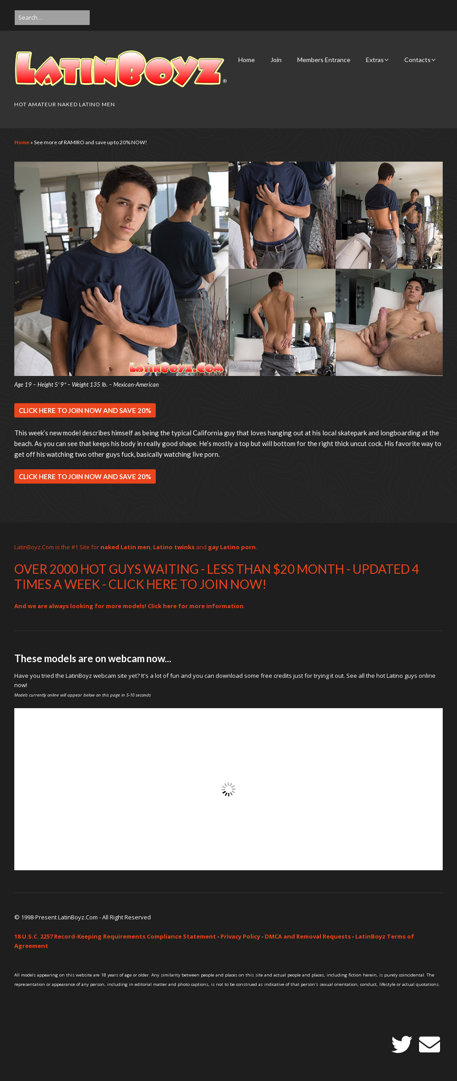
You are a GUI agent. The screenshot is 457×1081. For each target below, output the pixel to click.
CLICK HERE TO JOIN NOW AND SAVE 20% (85, 410)
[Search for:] (52, 17)
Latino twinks (174, 547)
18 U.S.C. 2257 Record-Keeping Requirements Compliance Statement (115, 936)
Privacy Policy (240, 936)
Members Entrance (323, 59)
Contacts (417, 59)
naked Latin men (125, 547)
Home (246, 59)
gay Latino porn (232, 547)
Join (276, 59)
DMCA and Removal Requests (308, 936)
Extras (375, 59)
